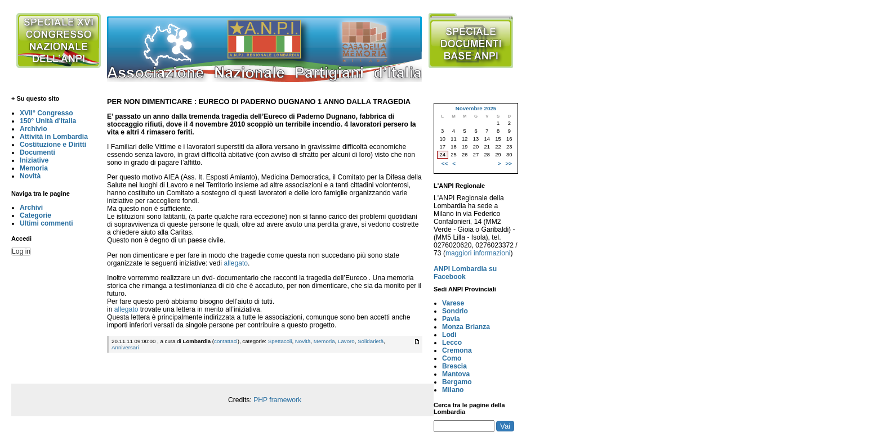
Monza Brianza (466, 327)
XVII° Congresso (46, 113)
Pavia (451, 319)
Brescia (454, 366)
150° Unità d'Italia (48, 121)
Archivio (33, 129)
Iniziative (34, 160)
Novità (30, 176)
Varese (453, 303)
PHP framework (277, 400)
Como (451, 358)
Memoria (34, 168)
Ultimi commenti (46, 223)
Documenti (37, 152)
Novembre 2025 (476, 108)
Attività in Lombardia (54, 137)
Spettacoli (280, 341)
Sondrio (455, 311)
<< (445, 163)
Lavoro (346, 341)
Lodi (449, 335)
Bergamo (457, 382)
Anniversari (125, 347)
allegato (236, 263)
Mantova (456, 374)
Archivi (31, 208)
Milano (453, 390)
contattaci (226, 341)
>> (509, 163)
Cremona (457, 350)
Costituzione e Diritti (53, 144)
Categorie (35, 215)
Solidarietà (370, 341)
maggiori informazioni (478, 253)
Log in (21, 251)
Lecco (452, 342)
